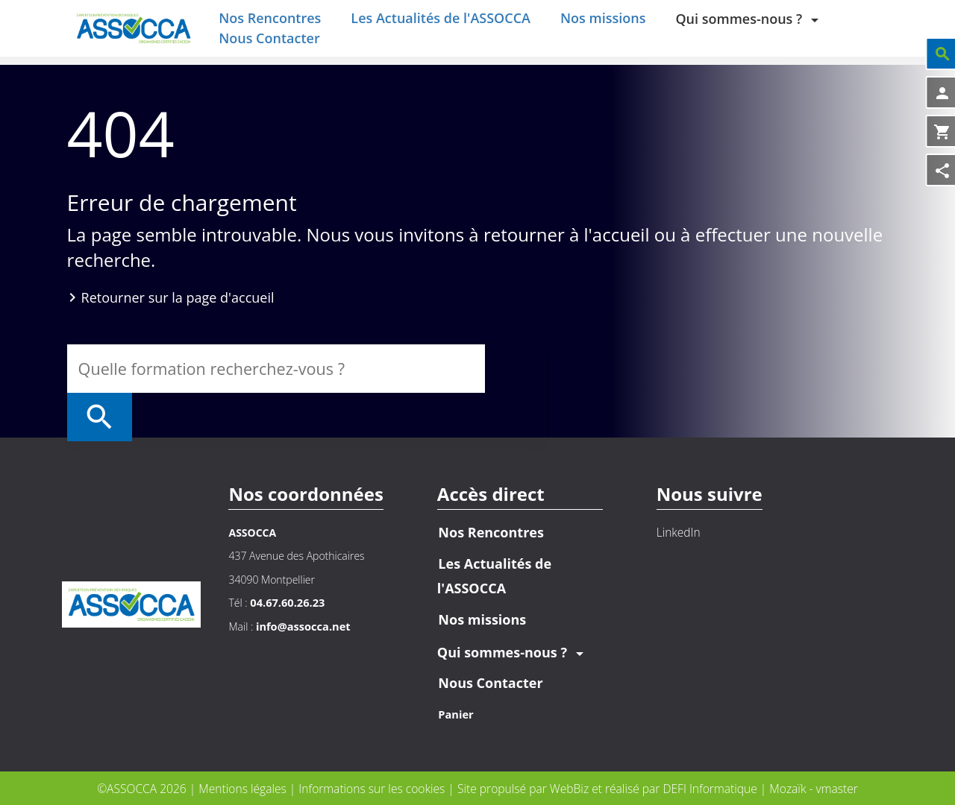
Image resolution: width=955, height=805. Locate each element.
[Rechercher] (515, 381)
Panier (454, 714)
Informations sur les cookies (373, 788)
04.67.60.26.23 (286, 603)
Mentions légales (243, 788)
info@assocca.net (301, 626)
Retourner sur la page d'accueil (178, 310)
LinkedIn (674, 532)
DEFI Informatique (710, 788)
